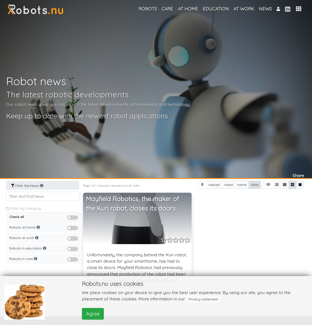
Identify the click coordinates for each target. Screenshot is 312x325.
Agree (93, 314)
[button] (298, 9)
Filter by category (23, 208)
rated (228, 184)
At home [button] (188, 9)
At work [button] (244, 9)
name (241, 184)
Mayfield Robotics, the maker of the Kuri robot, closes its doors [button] (132, 204)
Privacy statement (203, 299)
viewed (214, 184)
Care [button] (167, 9)
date (254, 184)
